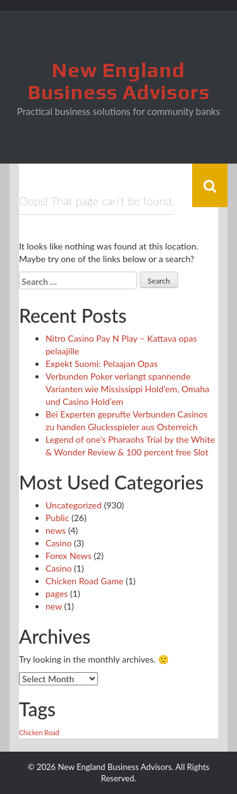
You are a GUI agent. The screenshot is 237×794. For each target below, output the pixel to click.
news (56, 530)
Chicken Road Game (84, 580)
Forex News (69, 555)
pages (57, 593)
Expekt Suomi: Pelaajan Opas (101, 363)
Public (57, 517)
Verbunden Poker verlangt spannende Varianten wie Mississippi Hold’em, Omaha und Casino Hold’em (127, 389)
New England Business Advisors (119, 81)
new (54, 606)
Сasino (58, 568)
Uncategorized (74, 505)
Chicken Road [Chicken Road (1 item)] (39, 732)
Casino (58, 543)
